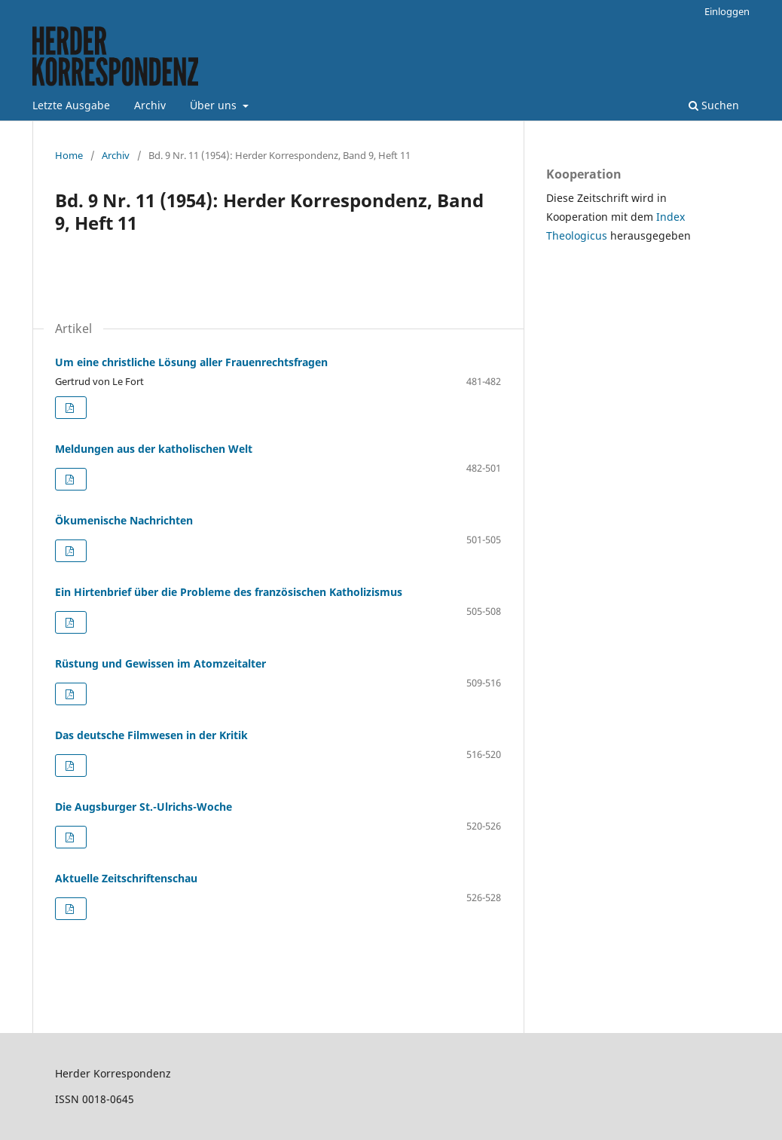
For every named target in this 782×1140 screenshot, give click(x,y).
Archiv (150, 105)
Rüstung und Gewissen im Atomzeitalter (160, 663)
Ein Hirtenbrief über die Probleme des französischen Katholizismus (228, 592)
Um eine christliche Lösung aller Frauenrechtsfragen (191, 362)
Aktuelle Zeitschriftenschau (126, 878)
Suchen (714, 105)
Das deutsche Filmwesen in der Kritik (151, 735)
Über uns (215, 105)
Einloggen (727, 11)
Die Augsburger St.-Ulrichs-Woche (143, 806)
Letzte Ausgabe (71, 105)
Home (69, 155)
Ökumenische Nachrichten (124, 520)
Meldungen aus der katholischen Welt (153, 449)
